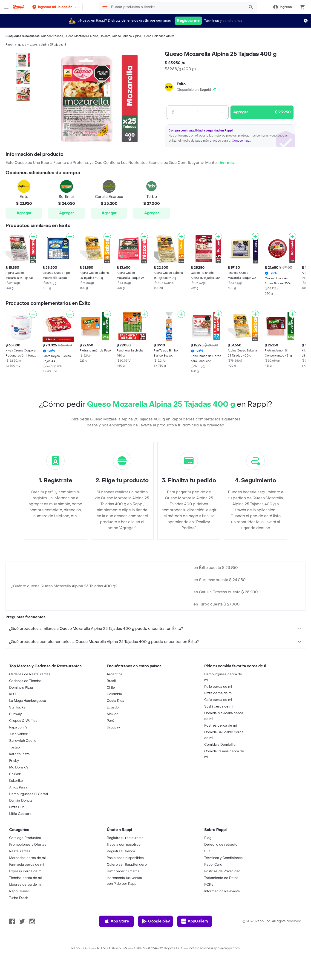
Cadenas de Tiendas (25, 681)
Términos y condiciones (223, 21)
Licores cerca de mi (25, 884)
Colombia (114, 694)
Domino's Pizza (21, 687)
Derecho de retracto (220, 844)
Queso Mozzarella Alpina (81, 36)
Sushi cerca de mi (218, 706)
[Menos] (173, 112)
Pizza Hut (16, 807)
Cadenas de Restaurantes (29, 674)
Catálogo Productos (25, 838)
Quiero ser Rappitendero (127, 864)
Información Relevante (222, 891)
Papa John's (18, 727)
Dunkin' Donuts (20, 800)
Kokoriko (16, 781)
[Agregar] (33, 236)
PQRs (208, 884)
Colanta (105, 36)
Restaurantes (19, 851)
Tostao (14, 747)
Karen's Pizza (19, 754)
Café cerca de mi (218, 700)
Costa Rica (115, 701)
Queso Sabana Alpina (126, 36)
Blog (207, 838)
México (112, 714)
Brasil (111, 681)
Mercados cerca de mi (27, 858)
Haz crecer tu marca (123, 871)
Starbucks (17, 707)
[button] (55, 7)
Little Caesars (20, 814)
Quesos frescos (52, 36)
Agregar (24, 213)
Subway (15, 714)
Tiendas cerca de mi (25, 878)
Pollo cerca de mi (218, 687)
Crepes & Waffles (23, 721)
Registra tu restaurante (125, 838)
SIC (207, 851)
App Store (116, 921)
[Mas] (222, 112)
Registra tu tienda (121, 851)
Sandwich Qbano (22, 741)
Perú (110, 721)
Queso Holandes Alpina (158, 36)
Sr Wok (15, 774)
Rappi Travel (19, 891)
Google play (155, 921)
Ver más (227, 162)
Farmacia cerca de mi (26, 864)
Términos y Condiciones (223, 858)
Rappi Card (213, 864)
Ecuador (113, 707)
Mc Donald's (19, 767)
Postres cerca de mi (220, 725)
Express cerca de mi (25, 871)
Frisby (14, 761)
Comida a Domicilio (220, 744)
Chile (111, 687)
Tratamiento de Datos (221, 878)
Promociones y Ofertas (27, 844)
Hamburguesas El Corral (28, 794)
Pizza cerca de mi (218, 693)
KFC (12, 694)
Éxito (181, 84)
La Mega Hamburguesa (27, 701)
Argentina (114, 674)
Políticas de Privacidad (222, 871)
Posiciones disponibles (125, 858)
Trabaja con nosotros (123, 844)
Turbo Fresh (18, 898)
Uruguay (113, 727)
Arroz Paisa (18, 787)
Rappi (9, 44)
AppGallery (194, 921)
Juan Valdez (18, 734)
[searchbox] (176, 7)
